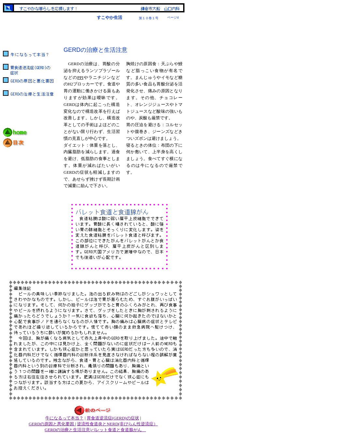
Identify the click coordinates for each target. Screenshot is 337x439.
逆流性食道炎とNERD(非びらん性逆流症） (117, 423)
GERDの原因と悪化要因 (52, 423)
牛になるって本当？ (64, 418)
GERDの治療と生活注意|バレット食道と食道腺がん (95, 429)
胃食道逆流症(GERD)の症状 (113, 418)
